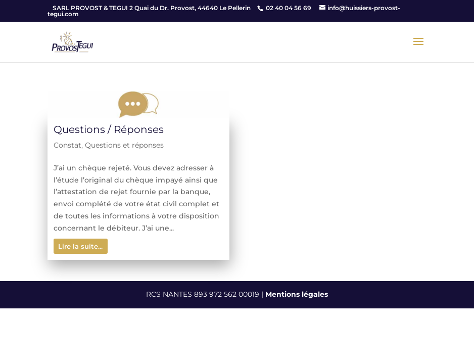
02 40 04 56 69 (288, 8)
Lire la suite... (80, 246)
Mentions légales (296, 294)
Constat (67, 145)
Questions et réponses (124, 145)
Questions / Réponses (109, 129)
